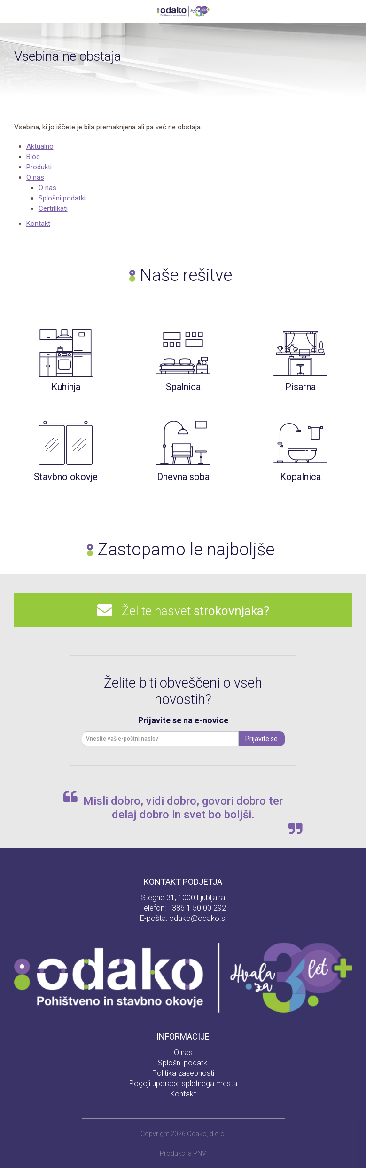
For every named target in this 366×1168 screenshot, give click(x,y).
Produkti (39, 167)
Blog (33, 156)
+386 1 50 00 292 (197, 908)
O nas (35, 177)
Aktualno (40, 146)
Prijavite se (261, 739)
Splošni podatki (62, 198)
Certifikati (53, 208)
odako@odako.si (197, 918)
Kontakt (38, 223)
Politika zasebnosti (183, 1073)
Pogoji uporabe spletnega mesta (183, 1083)
